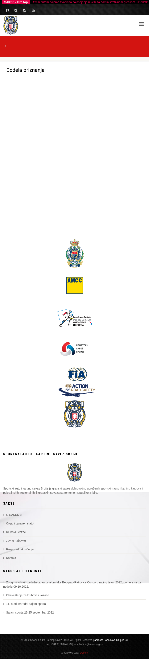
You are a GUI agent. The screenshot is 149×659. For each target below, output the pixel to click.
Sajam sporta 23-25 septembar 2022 (28, 612)
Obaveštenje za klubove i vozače (26, 595)
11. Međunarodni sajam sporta (24, 604)
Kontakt (9, 558)
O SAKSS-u (12, 514)
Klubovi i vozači (14, 532)
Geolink (84, 652)
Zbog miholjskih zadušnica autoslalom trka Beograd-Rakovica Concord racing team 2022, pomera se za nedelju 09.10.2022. (72, 584)
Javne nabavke (14, 540)
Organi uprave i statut (18, 523)
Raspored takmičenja (18, 549)
